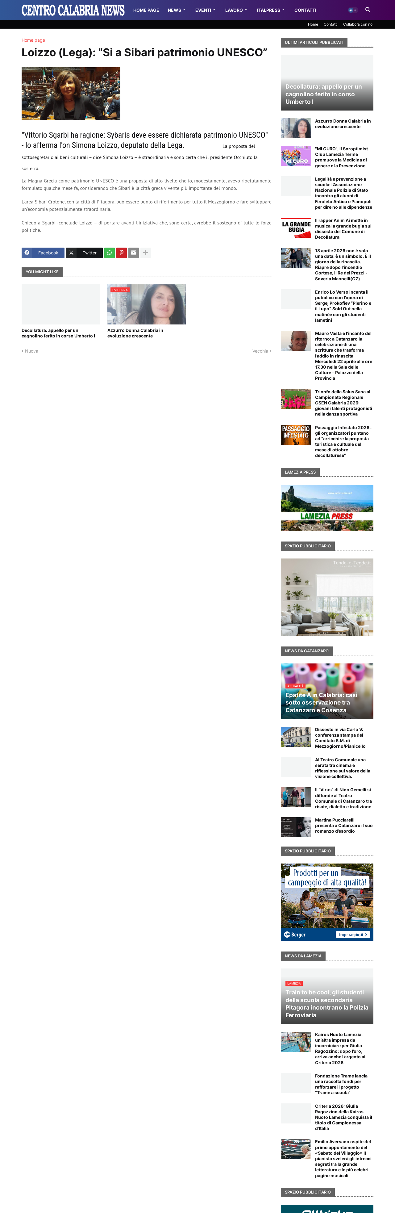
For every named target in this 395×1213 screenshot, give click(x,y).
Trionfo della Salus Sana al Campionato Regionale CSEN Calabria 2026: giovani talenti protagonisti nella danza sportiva (343, 403)
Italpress (268, 10)
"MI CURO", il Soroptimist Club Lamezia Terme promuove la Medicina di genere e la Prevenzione (341, 157)
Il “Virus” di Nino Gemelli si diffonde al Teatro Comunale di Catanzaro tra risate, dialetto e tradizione (343, 798)
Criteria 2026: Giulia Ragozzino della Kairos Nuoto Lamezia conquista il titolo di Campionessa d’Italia (343, 1117)
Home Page (146, 10)
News (174, 10)
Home (313, 24)
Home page (33, 40)
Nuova (31, 350)
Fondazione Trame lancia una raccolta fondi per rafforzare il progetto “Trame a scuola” (341, 1084)
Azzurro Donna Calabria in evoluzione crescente (135, 333)
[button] (353, 10)
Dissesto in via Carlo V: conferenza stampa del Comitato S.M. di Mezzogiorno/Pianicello (340, 738)
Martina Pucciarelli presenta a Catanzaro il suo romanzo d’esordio (344, 825)
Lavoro (234, 10)
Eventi (203, 10)
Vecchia (260, 350)
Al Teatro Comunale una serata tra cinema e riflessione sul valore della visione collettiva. (342, 768)
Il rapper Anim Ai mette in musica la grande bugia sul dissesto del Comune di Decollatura (343, 229)
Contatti (305, 10)
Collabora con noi (358, 24)
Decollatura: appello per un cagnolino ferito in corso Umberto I (58, 333)
